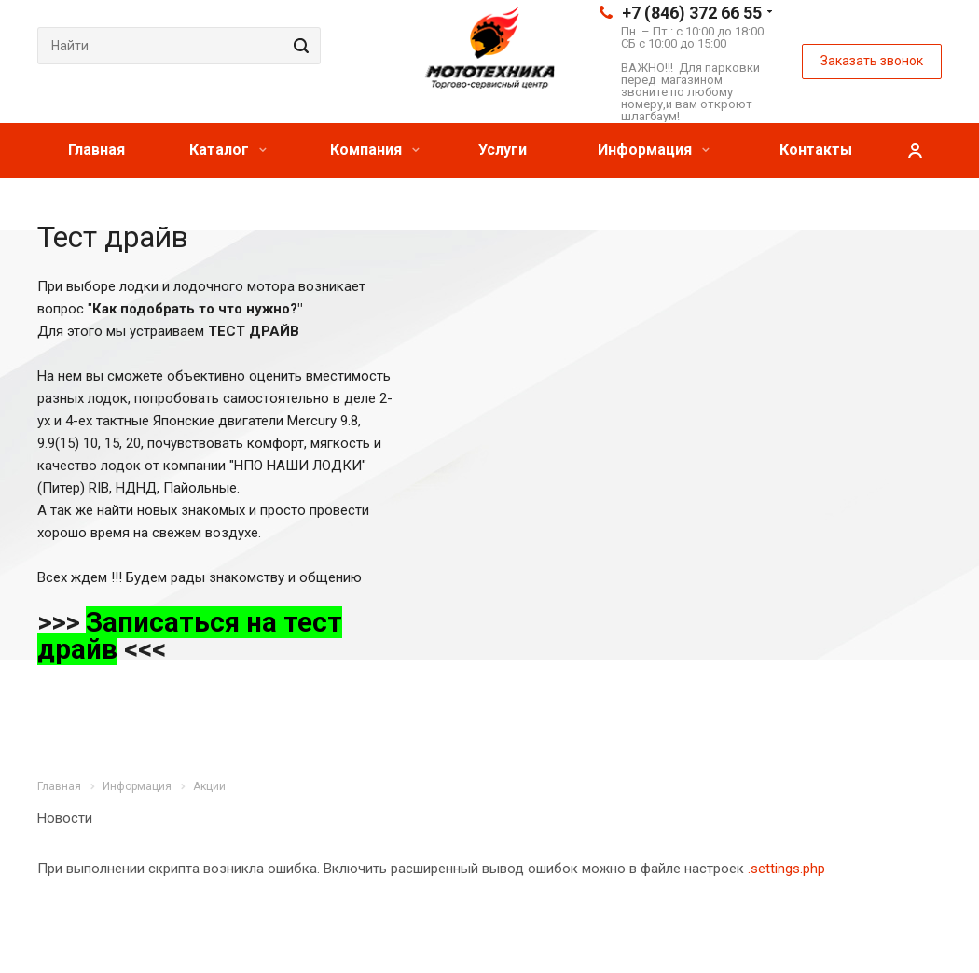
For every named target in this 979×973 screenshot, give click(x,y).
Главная (96, 150)
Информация (654, 150)
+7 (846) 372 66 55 (692, 12)
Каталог (228, 150)
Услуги (502, 150)
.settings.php (786, 868)
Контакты (815, 150)
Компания (375, 150)
